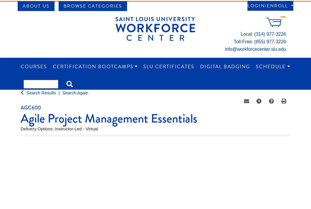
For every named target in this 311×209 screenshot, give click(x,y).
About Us (36, 6)
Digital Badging (225, 66)
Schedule (271, 66)
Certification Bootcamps (93, 66)
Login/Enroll (268, 5)
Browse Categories (93, 6)
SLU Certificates (168, 66)
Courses (34, 66)
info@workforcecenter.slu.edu (255, 49)
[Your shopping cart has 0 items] (276, 25)
